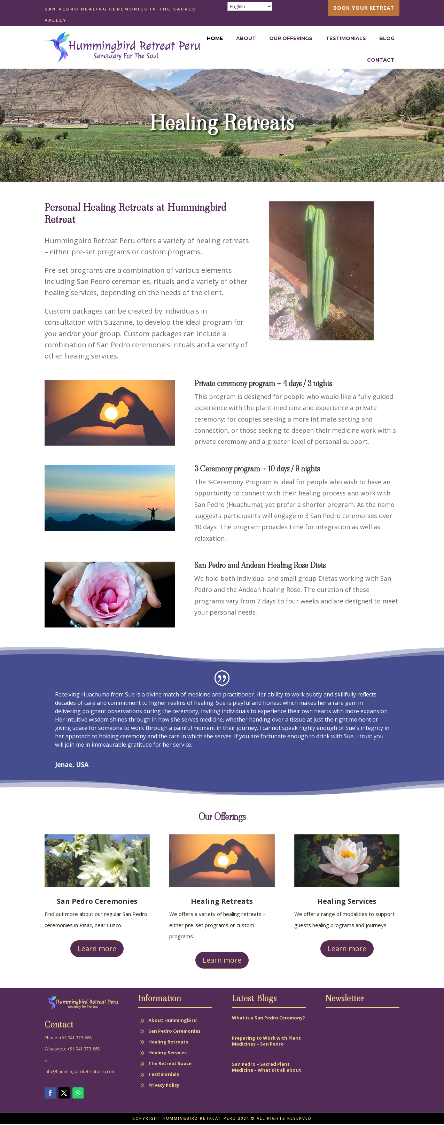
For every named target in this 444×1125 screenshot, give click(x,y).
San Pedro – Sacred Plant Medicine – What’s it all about (267, 1068)
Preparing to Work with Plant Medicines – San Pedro (266, 1042)
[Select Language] (249, 6)
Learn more (97, 949)
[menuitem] (363, 8)
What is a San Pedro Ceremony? (268, 1019)
